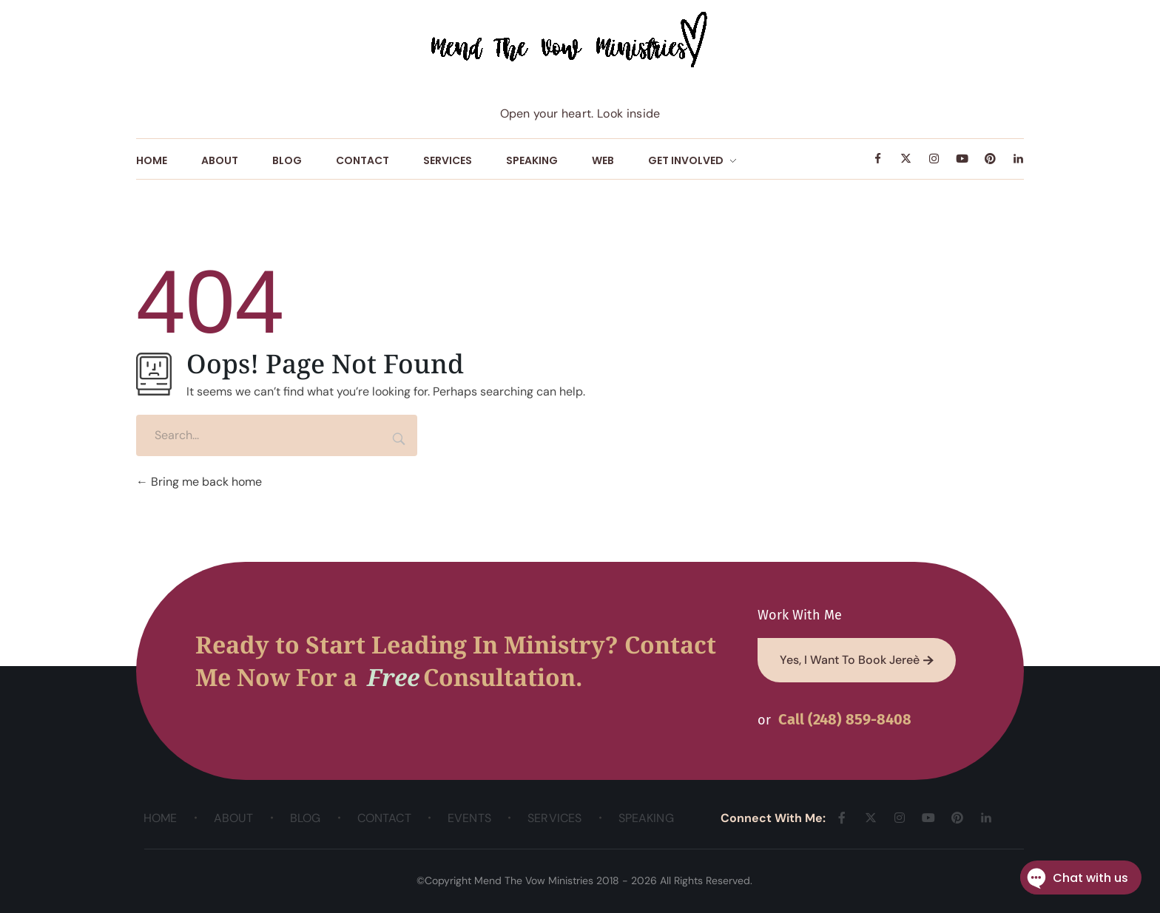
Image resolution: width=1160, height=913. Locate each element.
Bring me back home (199, 481)
